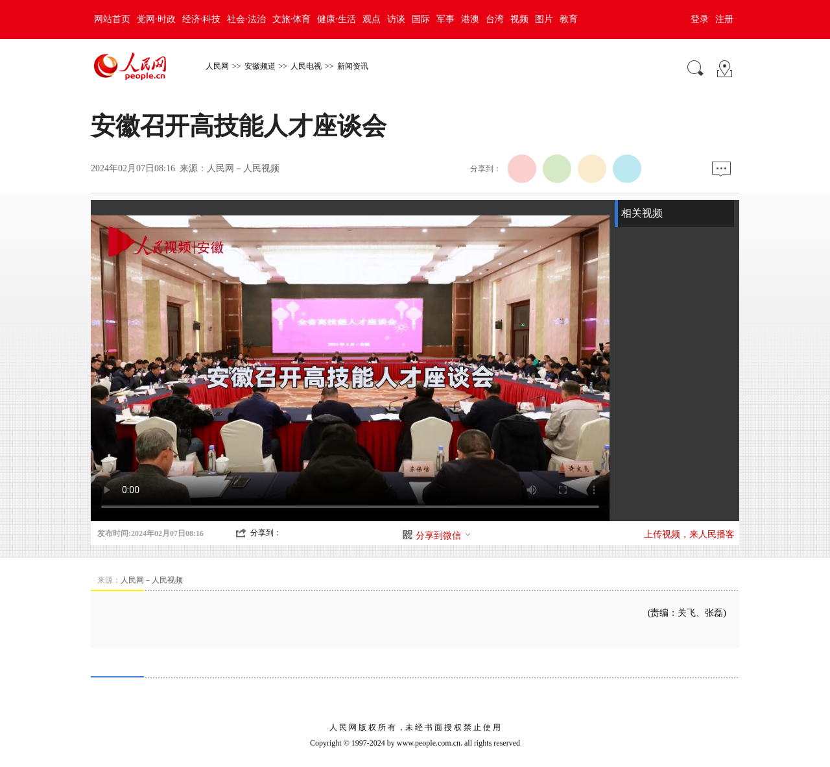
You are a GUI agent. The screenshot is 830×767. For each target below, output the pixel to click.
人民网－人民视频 (243, 168)
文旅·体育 (291, 19)
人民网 (217, 66)
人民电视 (306, 66)
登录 (700, 19)
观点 (371, 19)
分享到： (265, 532)
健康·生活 (336, 19)
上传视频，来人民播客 (689, 534)
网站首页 (112, 19)
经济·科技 (201, 19)
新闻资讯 (352, 66)
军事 (445, 19)
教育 (569, 19)
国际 (421, 19)
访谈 (396, 19)
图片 (544, 19)
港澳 (470, 19)
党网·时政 (156, 19)
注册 (724, 19)
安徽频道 (260, 66)
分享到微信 (443, 536)
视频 (519, 19)
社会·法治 (246, 19)
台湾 (495, 19)
